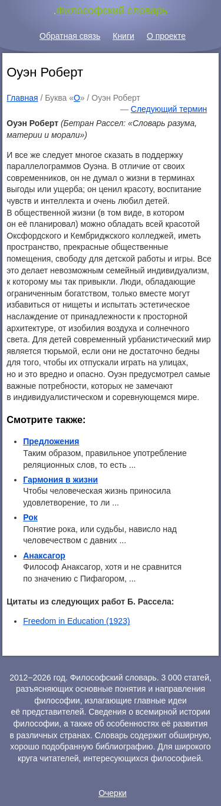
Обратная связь (69, 36)
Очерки (112, 793)
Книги (123, 36)
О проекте (166, 36)
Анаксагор (44, 555)
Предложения (51, 441)
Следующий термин (169, 109)
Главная (22, 98)
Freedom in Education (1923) (76, 621)
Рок (30, 517)
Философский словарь (112, 10)
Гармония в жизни (60, 479)
